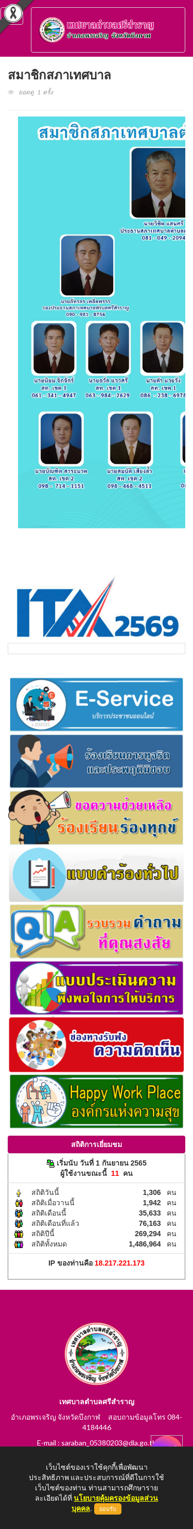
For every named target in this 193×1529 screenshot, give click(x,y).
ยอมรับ (107, 1509)
